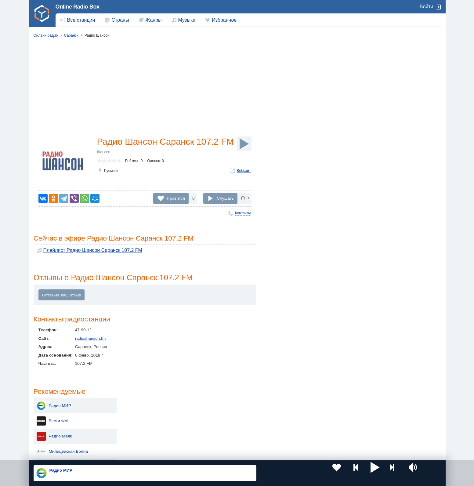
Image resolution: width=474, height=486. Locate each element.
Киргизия (53, 415)
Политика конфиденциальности (168, 453)
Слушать (225, 198)
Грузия (132, 436)
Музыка (187, 20)
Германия (300, 436)
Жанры (153, 20)
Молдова (217, 405)
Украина (134, 405)
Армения (217, 415)
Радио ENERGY (382, 139)
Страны (120, 20)
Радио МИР (378, 63)
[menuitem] (77, 20)
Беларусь (53, 436)
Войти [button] (426, 6)
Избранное (224, 20)
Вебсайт (244, 183)
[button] (307, 473)
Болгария (300, 415)
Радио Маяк (378, 94)
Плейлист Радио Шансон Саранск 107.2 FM (85, 251)
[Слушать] (244, 143)
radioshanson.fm (90, 340)
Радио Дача (378, 185)
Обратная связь (214, 453)
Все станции (81, 20)
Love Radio (377, 200)
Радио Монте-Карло (386, 155)
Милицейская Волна (386, 109)
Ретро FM (376, 170)
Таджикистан (138, 415)
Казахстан (300, 405)
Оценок (153, 174)
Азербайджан (221, 436)
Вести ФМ (376, 78)
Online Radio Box (78, 7)
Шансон (103, 165)
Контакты (243, 213)
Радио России (380, 124)
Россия (51, 405)
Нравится (176, 198)
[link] (42, 13)
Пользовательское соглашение (109, 453)
